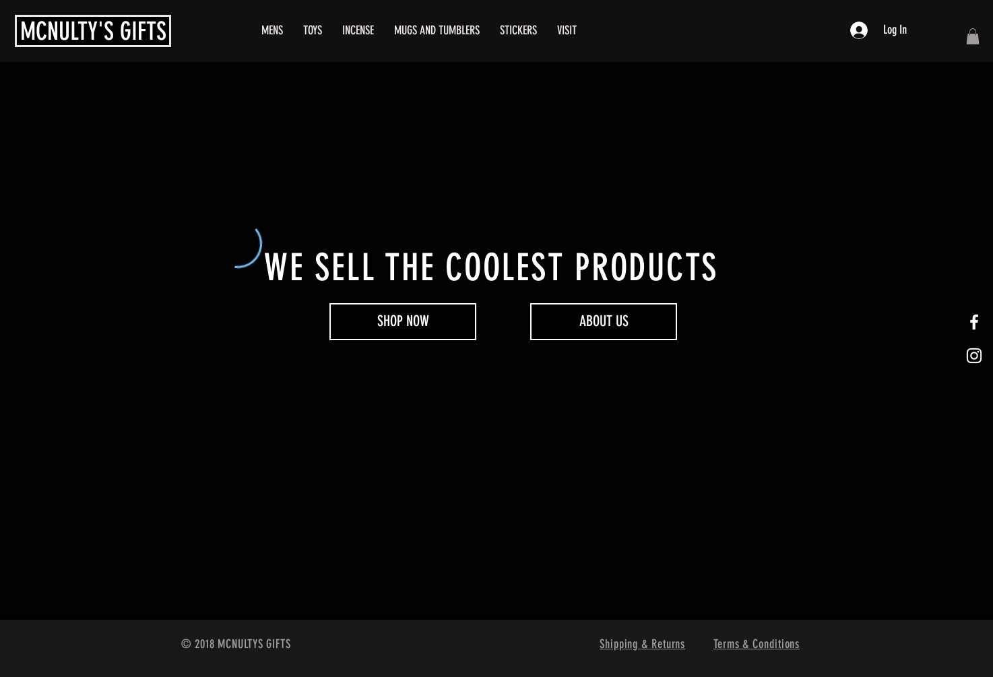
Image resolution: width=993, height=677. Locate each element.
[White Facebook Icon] (974, 322)
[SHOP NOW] (402, 321)
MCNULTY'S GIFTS (93, 31)
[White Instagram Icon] (974, 356)
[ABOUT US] (603, 321)
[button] (973, 36)
